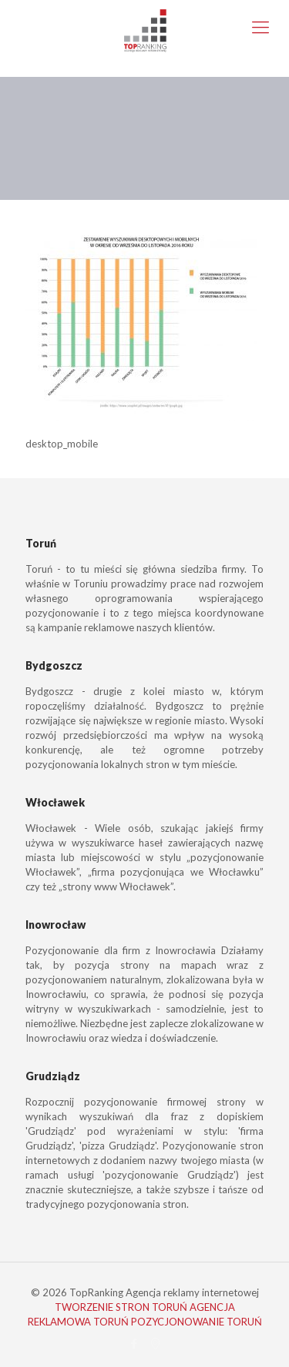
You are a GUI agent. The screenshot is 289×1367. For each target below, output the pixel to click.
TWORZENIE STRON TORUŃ (121, 1307)
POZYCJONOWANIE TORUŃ (196, 1321)
